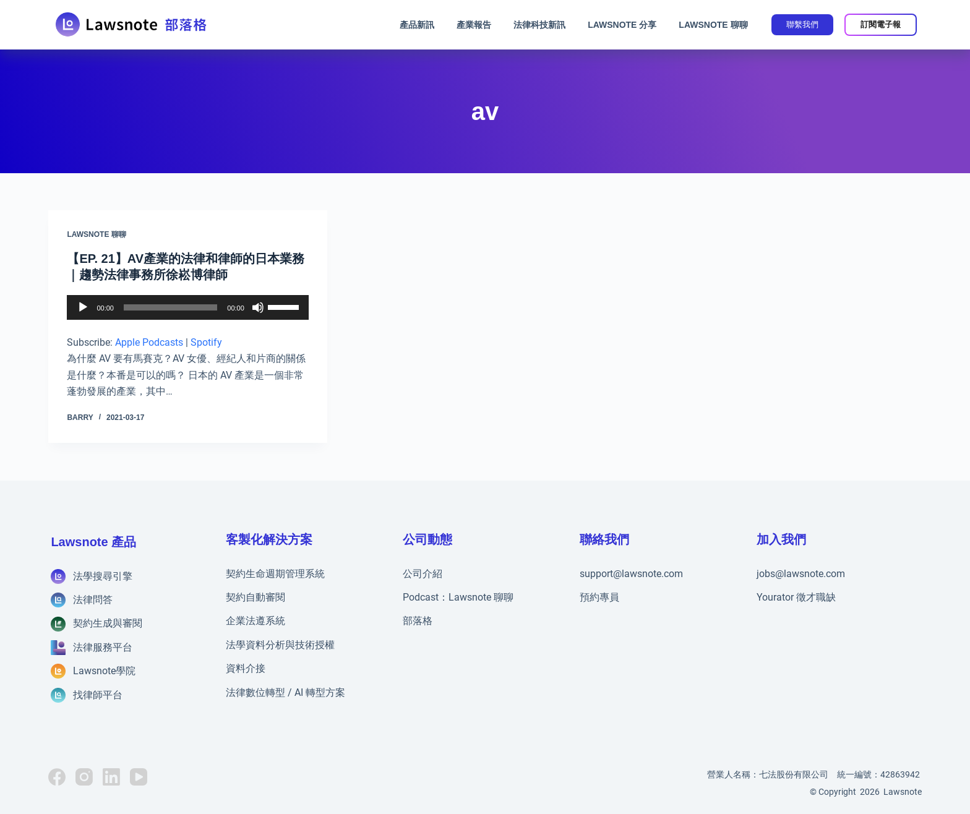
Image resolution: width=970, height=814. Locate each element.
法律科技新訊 (539, 25)
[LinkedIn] (111, 777)
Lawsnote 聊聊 (713, 25)
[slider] (170, 307)
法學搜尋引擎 (102, 576)
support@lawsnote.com (631, 574)
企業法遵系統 (255, 621)
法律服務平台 (102, 647)
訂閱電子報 (881, 24)
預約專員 (599, 597)
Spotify (206, 342)
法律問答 (93, 600)
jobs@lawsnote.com (801, 574)
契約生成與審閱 (107, 623)
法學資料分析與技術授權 (280, 645)
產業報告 (474, 25)
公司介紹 (422, 574)
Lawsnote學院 (104, 671)
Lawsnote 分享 (622, 25)
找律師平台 (97, 695)
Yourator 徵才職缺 (796, 597)
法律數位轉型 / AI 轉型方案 (285, 692)
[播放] (83, 307)
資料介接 (245, 668)
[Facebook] (57, 777)
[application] (187, 307)
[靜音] (258, 307)
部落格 (417, 621)
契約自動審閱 (255, 597)
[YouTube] (138, 777)
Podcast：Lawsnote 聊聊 (458, 597)
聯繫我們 (802, 24)
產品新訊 (417, 25)
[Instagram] (84, 777)
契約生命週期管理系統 (275, 574)
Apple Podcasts (149, 342)
